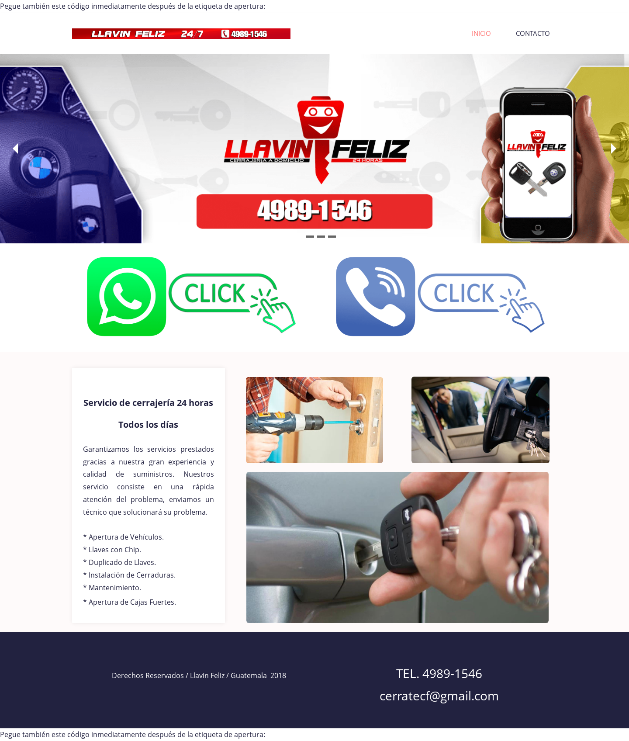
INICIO (481, 33)
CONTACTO (533, 33)
